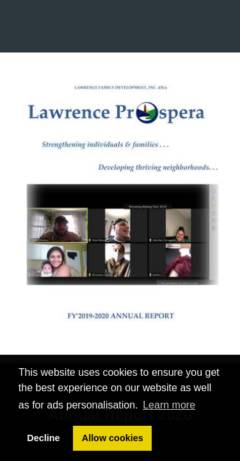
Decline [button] (43, 438)
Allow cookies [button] (112, 438)
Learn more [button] (169, 405)
